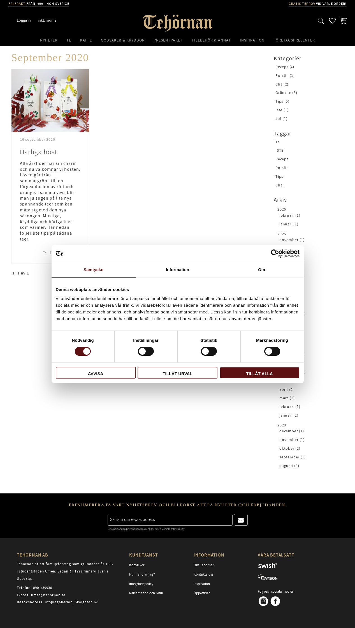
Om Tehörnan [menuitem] (204, 565)
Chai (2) (282, 84)
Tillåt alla (259, 373)
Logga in (24, 20)
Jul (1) (281, 119)
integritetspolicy (175, 529)
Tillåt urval (177, 373)
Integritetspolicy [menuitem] (141, 584)
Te (45, 253)
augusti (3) (289, 466)
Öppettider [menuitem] (202, 593)
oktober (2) (289, 448)
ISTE (279, 150)
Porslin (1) (285, 75)
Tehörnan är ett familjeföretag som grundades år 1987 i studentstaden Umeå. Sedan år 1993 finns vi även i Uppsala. (65, 571)
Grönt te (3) (286, 93)
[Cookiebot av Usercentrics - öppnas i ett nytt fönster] (275, 253)
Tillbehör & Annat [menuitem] (211, 40)
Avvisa (95, 373)
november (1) (292, 240)
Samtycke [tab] (93, 269)
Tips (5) (282, 101)
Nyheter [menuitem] (48, 40)
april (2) (286, 389)
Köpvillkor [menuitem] (137, 565)
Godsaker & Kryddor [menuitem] (123, 40)
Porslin (282, 168)
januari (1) (288, 224)
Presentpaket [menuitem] (168, 40)
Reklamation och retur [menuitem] (146, 593)
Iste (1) (281, 110)
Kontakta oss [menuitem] (203, 574)
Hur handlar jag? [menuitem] (142, 574)
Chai (279, 185)
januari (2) (288, 415)
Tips (279, 176)
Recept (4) (284, 67)
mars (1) (286, 398)
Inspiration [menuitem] (252, 40)
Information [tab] (177, 269)
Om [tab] (261, 269)
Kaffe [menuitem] (86, 40)
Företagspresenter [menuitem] (294, 40)
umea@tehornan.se (48, 595)
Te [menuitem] (68, 40)
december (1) (291, 431)
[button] (321, 20)
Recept (281, 159)
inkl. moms (47, 20)
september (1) (292, 457)
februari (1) (289, 215)
